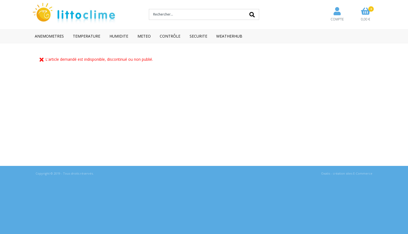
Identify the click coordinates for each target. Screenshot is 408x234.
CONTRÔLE (170, 36)
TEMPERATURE (86, 36)
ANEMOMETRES (49, 36)
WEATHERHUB (229, 36)
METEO (144, 36)
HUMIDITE (118, 36)
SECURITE (198, 36)
